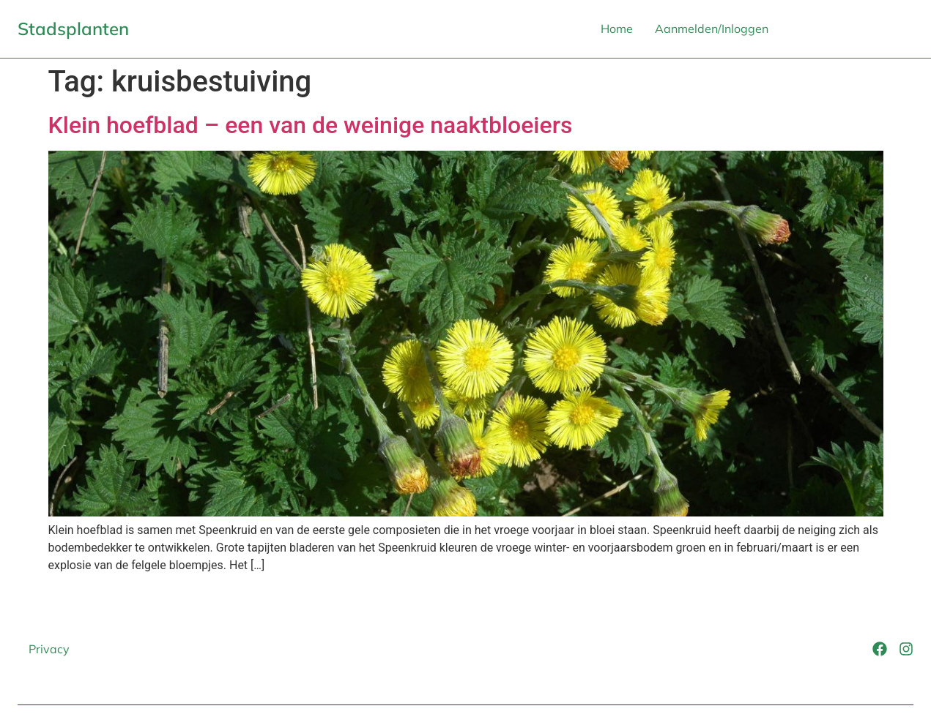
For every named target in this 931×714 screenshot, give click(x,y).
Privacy (49, 649)
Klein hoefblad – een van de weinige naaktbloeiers (310, 125)
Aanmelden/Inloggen (711, 28)
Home (617, 28)
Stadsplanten (73, 29)
